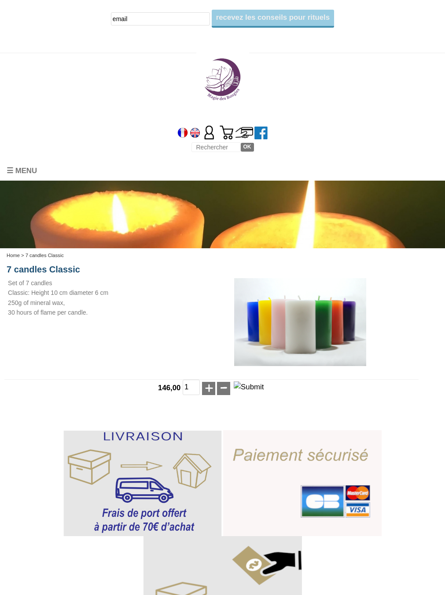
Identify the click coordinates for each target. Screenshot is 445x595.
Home (13, 255)
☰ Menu (22, 171)
